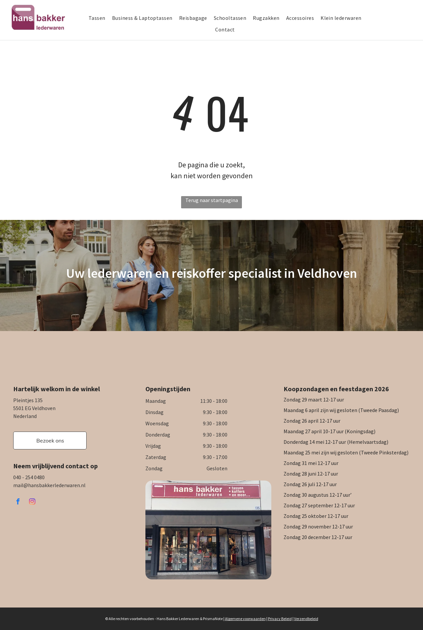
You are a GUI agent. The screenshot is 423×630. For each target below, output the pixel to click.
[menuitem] (100, 17)
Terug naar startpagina (211, 200)
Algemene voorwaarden (245, 618)
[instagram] (32, 502)
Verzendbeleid (306, 618)
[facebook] (17, 502)
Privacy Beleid (280, 618)
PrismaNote (213, 618)
